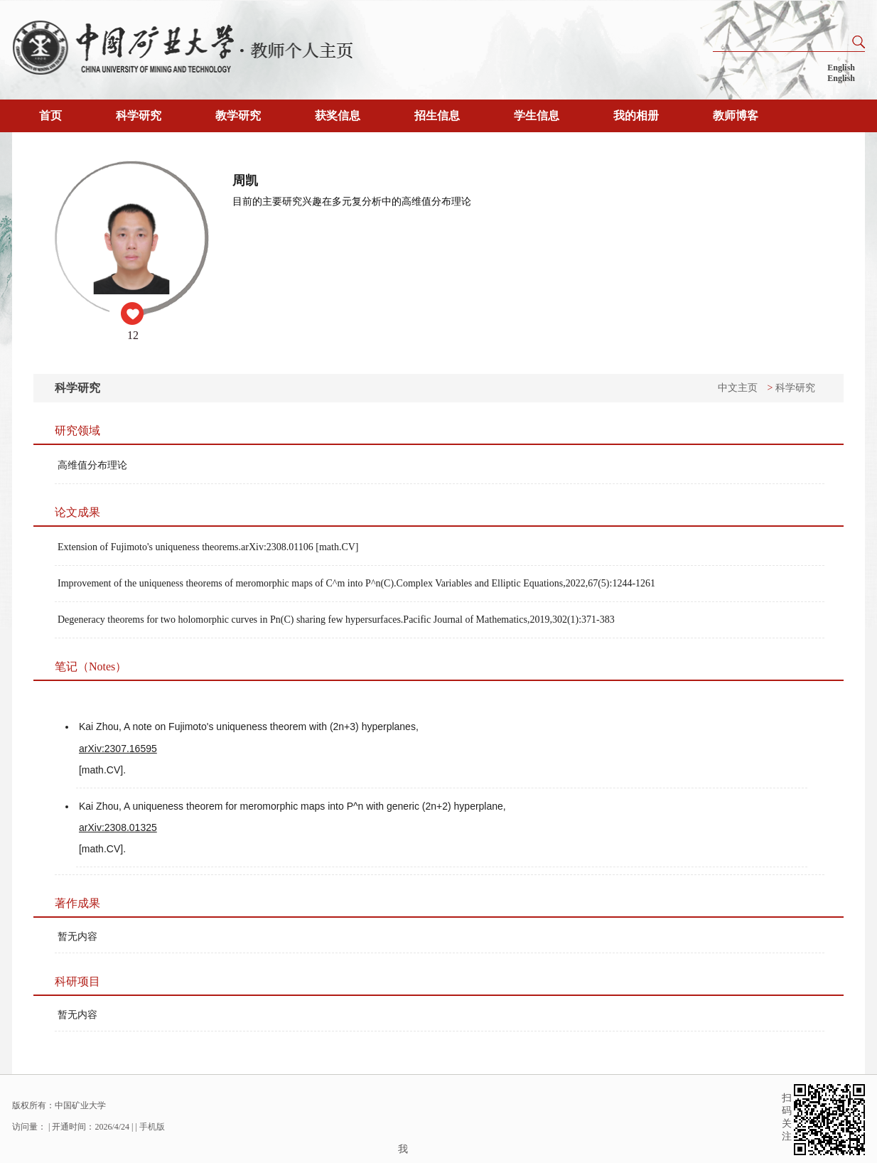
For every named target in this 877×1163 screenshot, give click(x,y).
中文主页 (738, 387)
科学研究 (138, 115)
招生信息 (437, 115)
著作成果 (77, 903)
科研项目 (77, 981)
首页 (50, 115)
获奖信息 (337, 115)
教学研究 (238, 115)
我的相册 (636, 115)
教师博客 (735, 115)
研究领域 (77, 430)
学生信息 (536, 115)
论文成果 (77, 512)
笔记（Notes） (91, 666)
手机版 (152, 1127)
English (841, 68)
